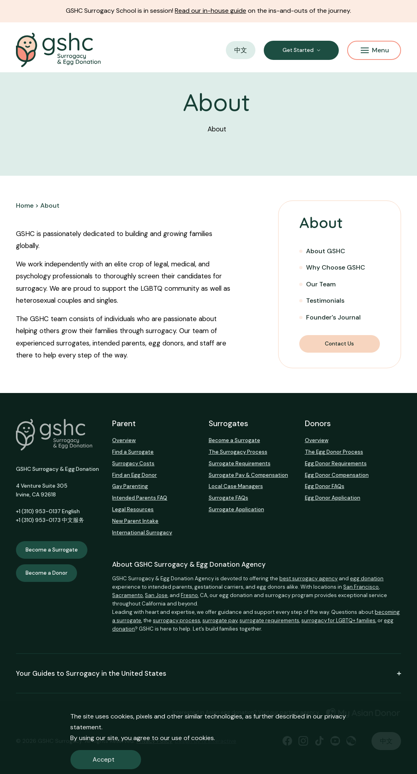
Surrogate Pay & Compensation (248, 475)
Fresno (189, 595)
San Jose (156, 595)
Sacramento (127, 595)
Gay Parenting (130, 486)
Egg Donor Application (332, 497)
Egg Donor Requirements (336, 463)
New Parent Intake (135, 521)
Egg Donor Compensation (337, 475)
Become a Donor (46, 572)
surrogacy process (176, 620)
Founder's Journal (333, 317)
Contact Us (339, 343)
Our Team (321, 284)
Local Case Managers (236, 486)
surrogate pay (219, 620)
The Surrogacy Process (238, 452)
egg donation (366, 578)
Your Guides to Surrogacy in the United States (208, 673)
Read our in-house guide (210, 10)
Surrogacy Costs (133, 463)
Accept (104, 759)
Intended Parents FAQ (139, 497)
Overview (124, 440)
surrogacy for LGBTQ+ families (338, 620)
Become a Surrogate (52, 549)
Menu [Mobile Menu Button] (375, 50)
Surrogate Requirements (240, 463)
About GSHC (325, 251)
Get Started (298, 50)
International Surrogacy (142, 532)
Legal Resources (133, 509)
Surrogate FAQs (228, 497)
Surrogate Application (236, 509)
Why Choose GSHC (335, 267)
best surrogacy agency (308, 578)
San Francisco (361, 586)
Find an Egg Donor (134, 475)
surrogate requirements (269, 620)
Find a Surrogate (133, 452)
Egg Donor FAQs (324, 486)
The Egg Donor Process (334, 452)
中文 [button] (240, 50)
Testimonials (325, 300)
